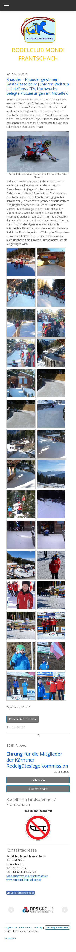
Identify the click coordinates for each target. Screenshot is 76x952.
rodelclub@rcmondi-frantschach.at (27, 876)
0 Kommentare (38, 788)
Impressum (11, 927)
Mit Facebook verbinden (20, 892)
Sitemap (38, 927)
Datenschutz (25, 927)
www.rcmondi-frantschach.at (23, 879)
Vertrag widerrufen (57, 927)
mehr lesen (38, 780)
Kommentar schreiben (22, 719)
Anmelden (10, 938)
